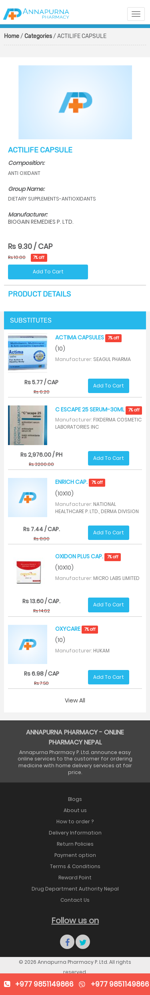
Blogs (75, 799)
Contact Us (75, 900)
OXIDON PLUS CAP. (88, 556)
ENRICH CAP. (80, 482)
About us (75, 810)
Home (11, 36)
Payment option (75, 855)
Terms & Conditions (75, 866)
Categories (38, 36)
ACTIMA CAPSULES (88, 337)
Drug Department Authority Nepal (75, 888)
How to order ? (75, 821)
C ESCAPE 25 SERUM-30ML (98, 409)
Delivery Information (75, 832)
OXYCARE (76, 629)
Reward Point (75, 877)
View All (75, 700)
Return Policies (75, 844)
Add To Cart (48, 271)
